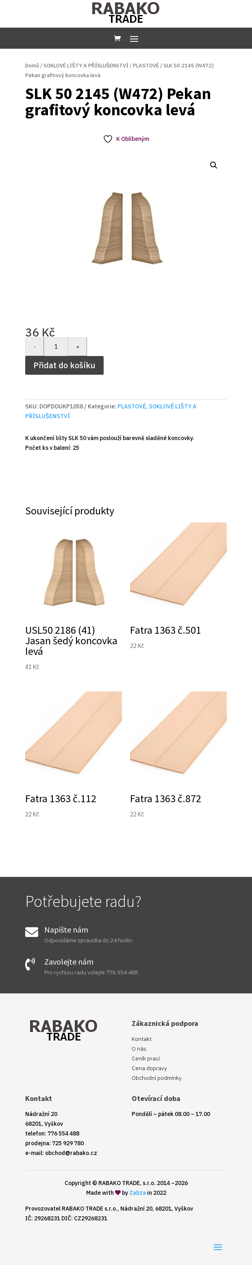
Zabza (137, 1192)
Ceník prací (146, 1058)
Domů (32, 65)
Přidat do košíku (64, 365)
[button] (213, 165)
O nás (139, 1048)
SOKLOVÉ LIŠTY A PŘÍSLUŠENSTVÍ (85, 65)
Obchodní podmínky (157, 1078)
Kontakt (142, 1039)
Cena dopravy (149, 1068)
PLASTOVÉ (146, 65)
